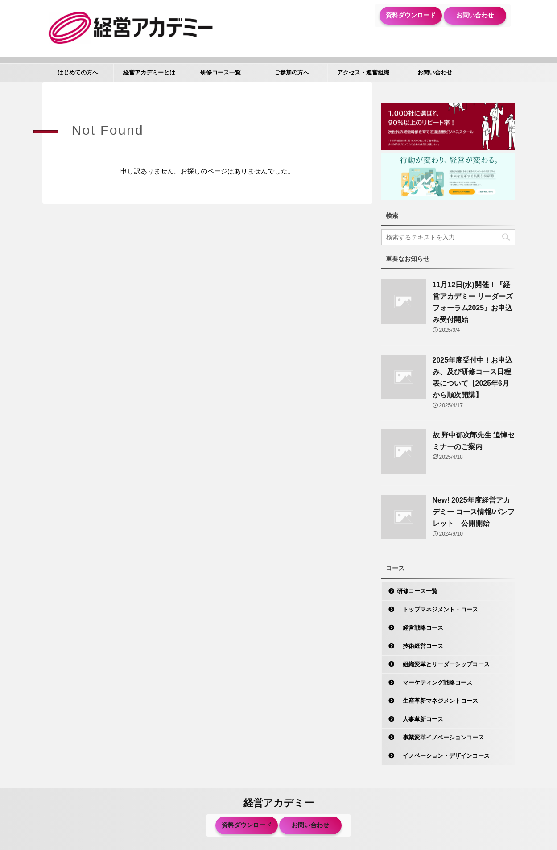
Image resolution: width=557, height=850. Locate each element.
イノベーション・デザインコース (443, 755)
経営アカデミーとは (149, 72)
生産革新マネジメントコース (437, 700)
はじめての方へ (78, 72)
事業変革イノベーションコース (440, 737)
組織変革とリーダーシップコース (443, 664)
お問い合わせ (475, 15)
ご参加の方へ (291, 72)
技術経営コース (420, 646)
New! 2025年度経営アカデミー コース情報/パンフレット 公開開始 (474, 511)
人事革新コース (420, 719)
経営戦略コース (420, 627)
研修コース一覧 (220, 72)
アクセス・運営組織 (363, 72)
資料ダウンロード (411, 15)
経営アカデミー (278, 803)
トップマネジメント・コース (437, 609)
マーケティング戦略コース (434, 682)
